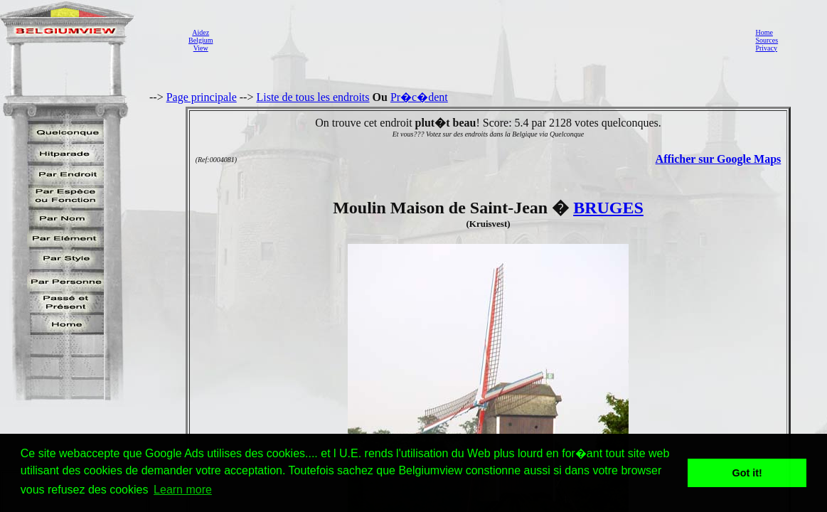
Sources (766, 40)
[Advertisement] (480, 40)
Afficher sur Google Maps (718, 159)
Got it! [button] (747, 473)
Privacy (766, 48)
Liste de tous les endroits (312, 97)
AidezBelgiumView (200, 40)
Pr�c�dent (419, 97)
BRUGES (608, 207)
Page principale (201, 97)
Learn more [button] (183, 490)
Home (763, 32)
